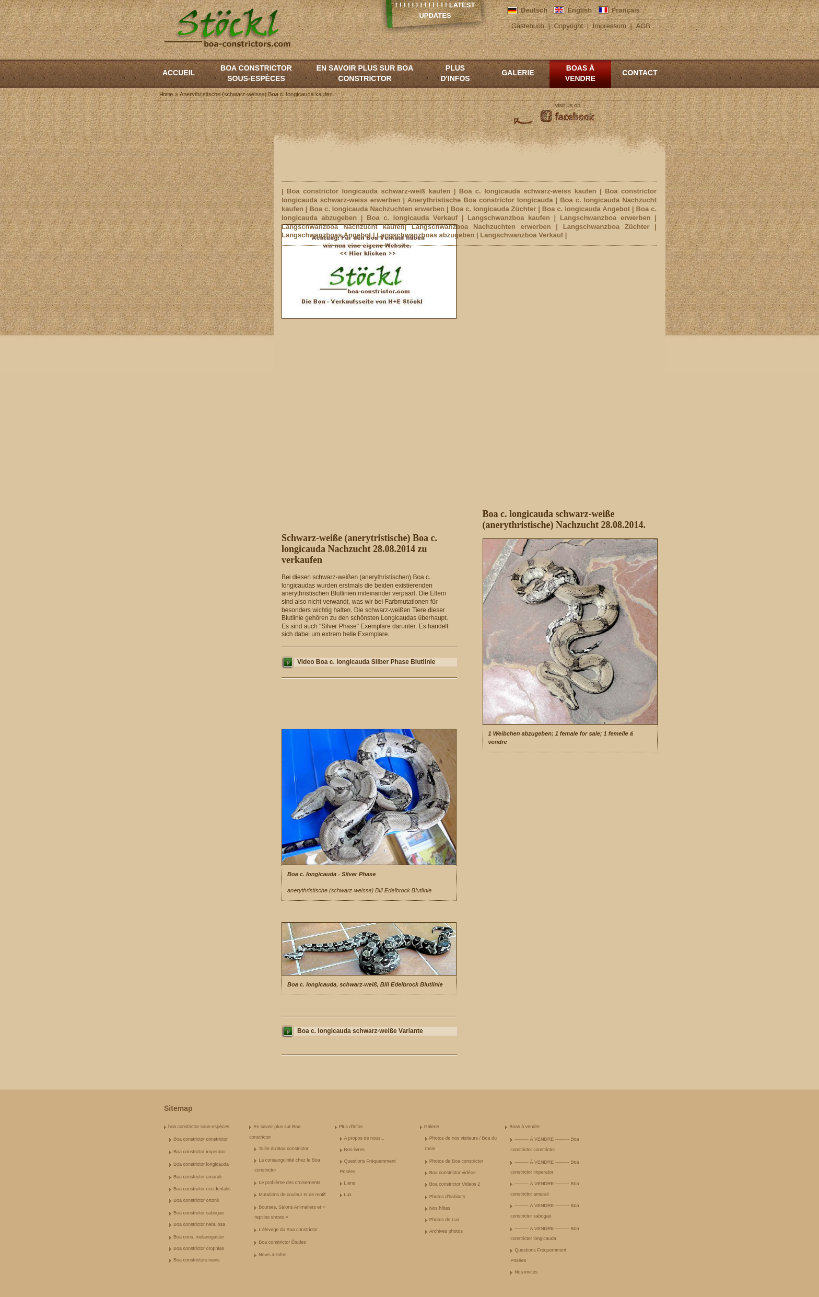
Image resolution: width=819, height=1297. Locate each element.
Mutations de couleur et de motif (292, 1194)
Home (165, 94)
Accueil (178, 72)
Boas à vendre (580, 73)
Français (625, 10)
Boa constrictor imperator (199, 1151)
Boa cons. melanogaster (198, 1236)
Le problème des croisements (289, 1182)
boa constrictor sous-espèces (256, 73)
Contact (639, 72)
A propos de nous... (364, 1138)
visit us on (568, 105)
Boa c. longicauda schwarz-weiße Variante (360, 1031)
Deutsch (534, 10)
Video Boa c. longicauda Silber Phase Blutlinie (366, 661)
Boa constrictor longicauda (201, 1164)
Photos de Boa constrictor (456, 1161)
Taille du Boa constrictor (284, 1148)
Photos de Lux (444, 1219)
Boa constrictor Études (282, 1242)
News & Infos (272, 1254)
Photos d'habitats (447, 1196)
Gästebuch (527, 26)
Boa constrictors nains (196, 1259)
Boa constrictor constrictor (200, 1139)
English (579, 10)
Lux (348, 1194)
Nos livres (354, 1149)
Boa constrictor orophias (198, 1248)
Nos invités (525, 1272)
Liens (350, 1183)
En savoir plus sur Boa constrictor (365, 73)
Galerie (517, 72)
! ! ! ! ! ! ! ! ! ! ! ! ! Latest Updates (435, 10)
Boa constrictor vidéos (452, 1172)
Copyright (568, 26)
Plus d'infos (455, 73)
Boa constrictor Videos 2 (454, 1184)
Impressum (609, 26)
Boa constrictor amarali (197, 1176)
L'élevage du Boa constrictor (288, 1229)
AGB (643, 26)
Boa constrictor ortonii (196, 1200)
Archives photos (446, 1231)
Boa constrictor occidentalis (202, 1188)
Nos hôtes (440, 1208)
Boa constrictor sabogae (198, 1212)
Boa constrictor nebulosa (199, 1224)
